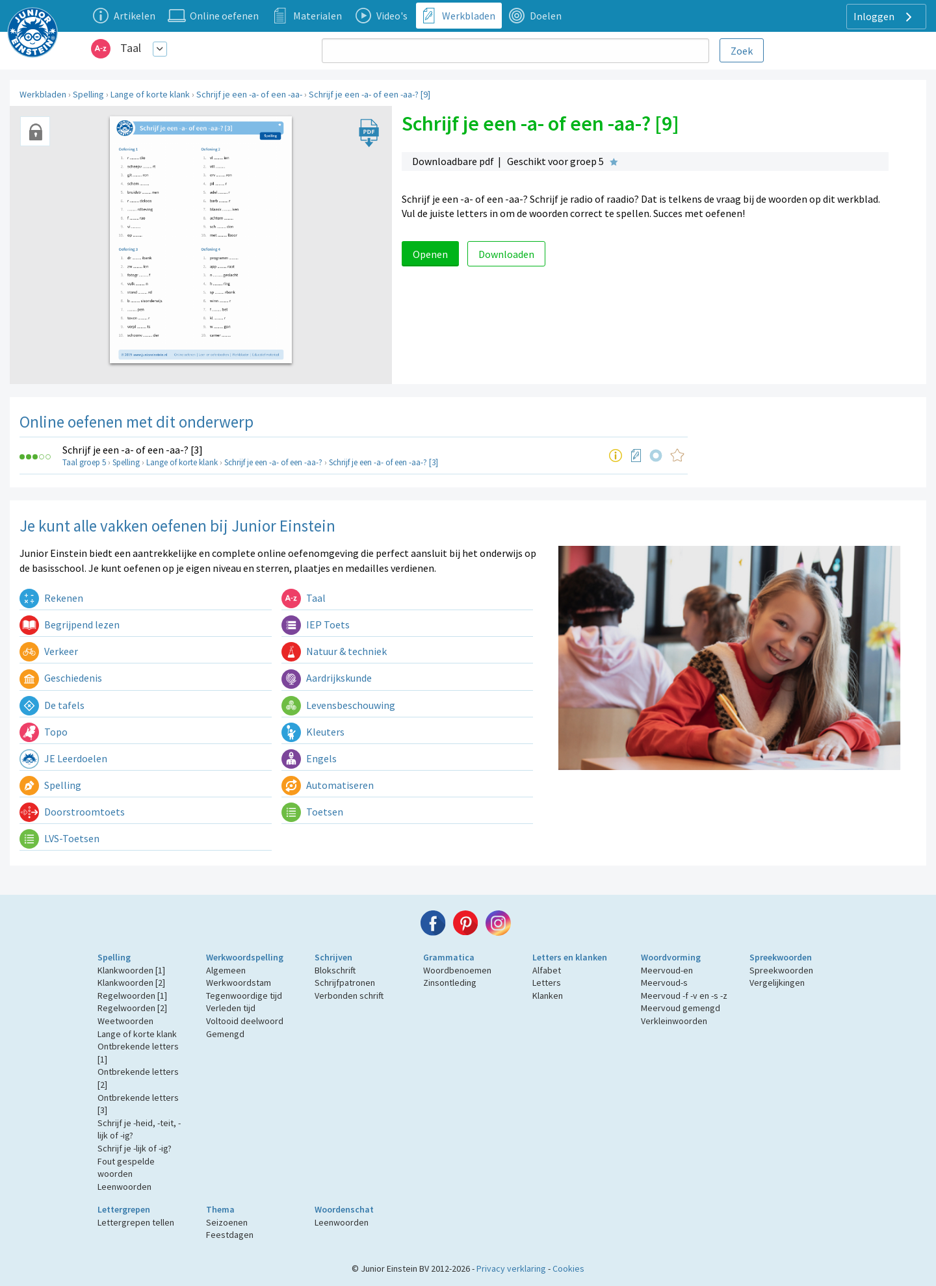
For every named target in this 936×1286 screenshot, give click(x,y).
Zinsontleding (449, 982)
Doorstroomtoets (72, 811)
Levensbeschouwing (338, 705)
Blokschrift (335, 970)
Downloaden (506, 254)
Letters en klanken (569, 957)
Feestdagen (230, 1235)
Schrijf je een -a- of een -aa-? (273, 462)
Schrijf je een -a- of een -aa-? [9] (369, 94)
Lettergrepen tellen (136, 1222)
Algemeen (226, 970)
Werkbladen (43, 94)
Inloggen (884, 17)
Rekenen (51, 597)
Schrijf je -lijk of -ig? (135, 1148)
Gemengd (225, 1034)
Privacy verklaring (511, 1268)
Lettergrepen (124, 1209)
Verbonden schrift (349, 995)
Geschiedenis (61, 677)
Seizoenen (227, 1222)
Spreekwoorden (780, 957)
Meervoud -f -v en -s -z (684, 995)
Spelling (88, 94)
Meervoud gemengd (680, 1008)
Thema (220, 1209)
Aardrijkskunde (326, 677)
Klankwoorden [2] (131, 982)
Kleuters (312, 731)
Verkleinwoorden (674, 1021)
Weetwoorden (125, 1021)
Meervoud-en (667, 970)
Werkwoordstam (238, 982)
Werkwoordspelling (244, 957)
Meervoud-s (664, 982)
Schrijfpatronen (345, 982)
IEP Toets (315, 624)
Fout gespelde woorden (126, 1167)
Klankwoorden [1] (131, 970)
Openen (430, 254)
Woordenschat (344, 1209)
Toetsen (312, 811)
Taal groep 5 (84, 462)
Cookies (568, 1268)
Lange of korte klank (150, 94)
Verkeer (49, 651)
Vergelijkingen (777, 982)
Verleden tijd (230, 1008)
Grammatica (448, 957)
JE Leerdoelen (63, 758)
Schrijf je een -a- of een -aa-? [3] (132, 449)
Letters (546, 982)
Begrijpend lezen (70, 624)
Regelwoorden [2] (132, 1008)
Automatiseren (327, 784)
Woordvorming (671, 957)
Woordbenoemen (457, 970)
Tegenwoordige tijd (244, 995)
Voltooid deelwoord (244, 1021)
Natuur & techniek (334, 651)
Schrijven (333, 957)
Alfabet (546, 970)
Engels (309, 758)
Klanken (547, 995)
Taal (130, 47)
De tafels (52, 705)
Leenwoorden (124, 1186)
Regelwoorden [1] (132, 995)
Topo (44, 731)
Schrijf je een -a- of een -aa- (249, 94)
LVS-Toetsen (59, 838)
